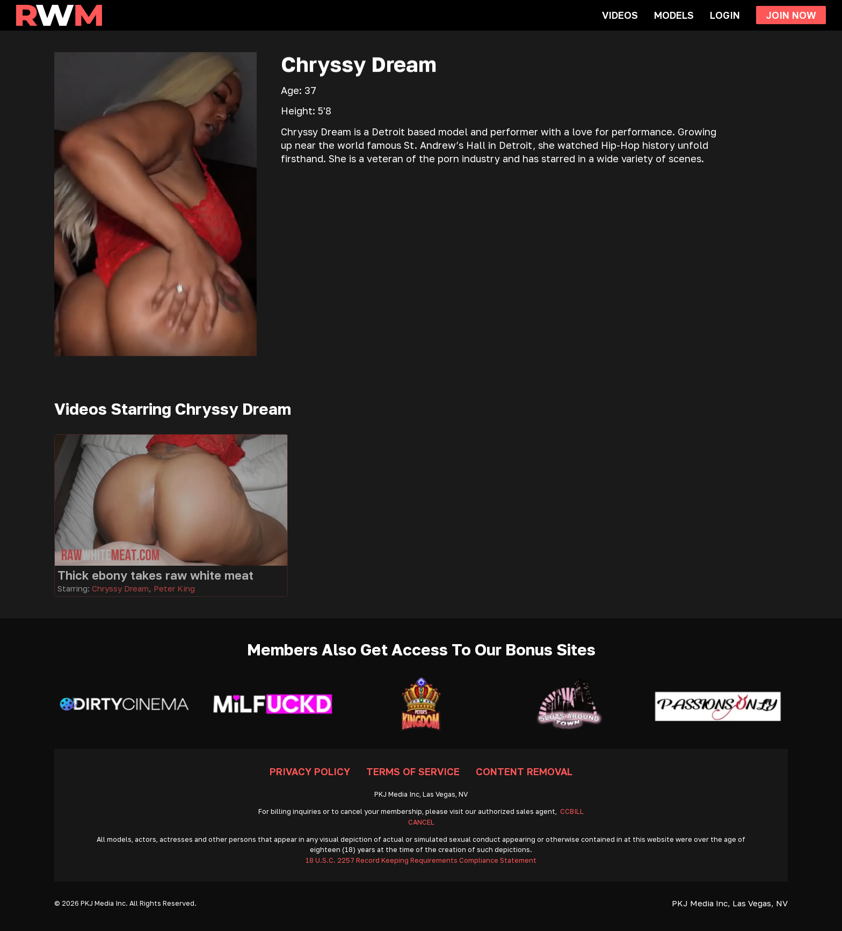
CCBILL (572, 811)
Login (725, 15)
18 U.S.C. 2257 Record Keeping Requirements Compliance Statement (421, 860)
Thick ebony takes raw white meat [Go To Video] (155, 575)
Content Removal (524, 771)
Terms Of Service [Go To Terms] (413, 771)
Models (674, 15)
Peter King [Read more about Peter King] (174, 588)
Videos (620, 15)
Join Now (791, 15)
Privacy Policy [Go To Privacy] (310, 771)
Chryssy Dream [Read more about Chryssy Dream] (120, 588)
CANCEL (421, 822)
